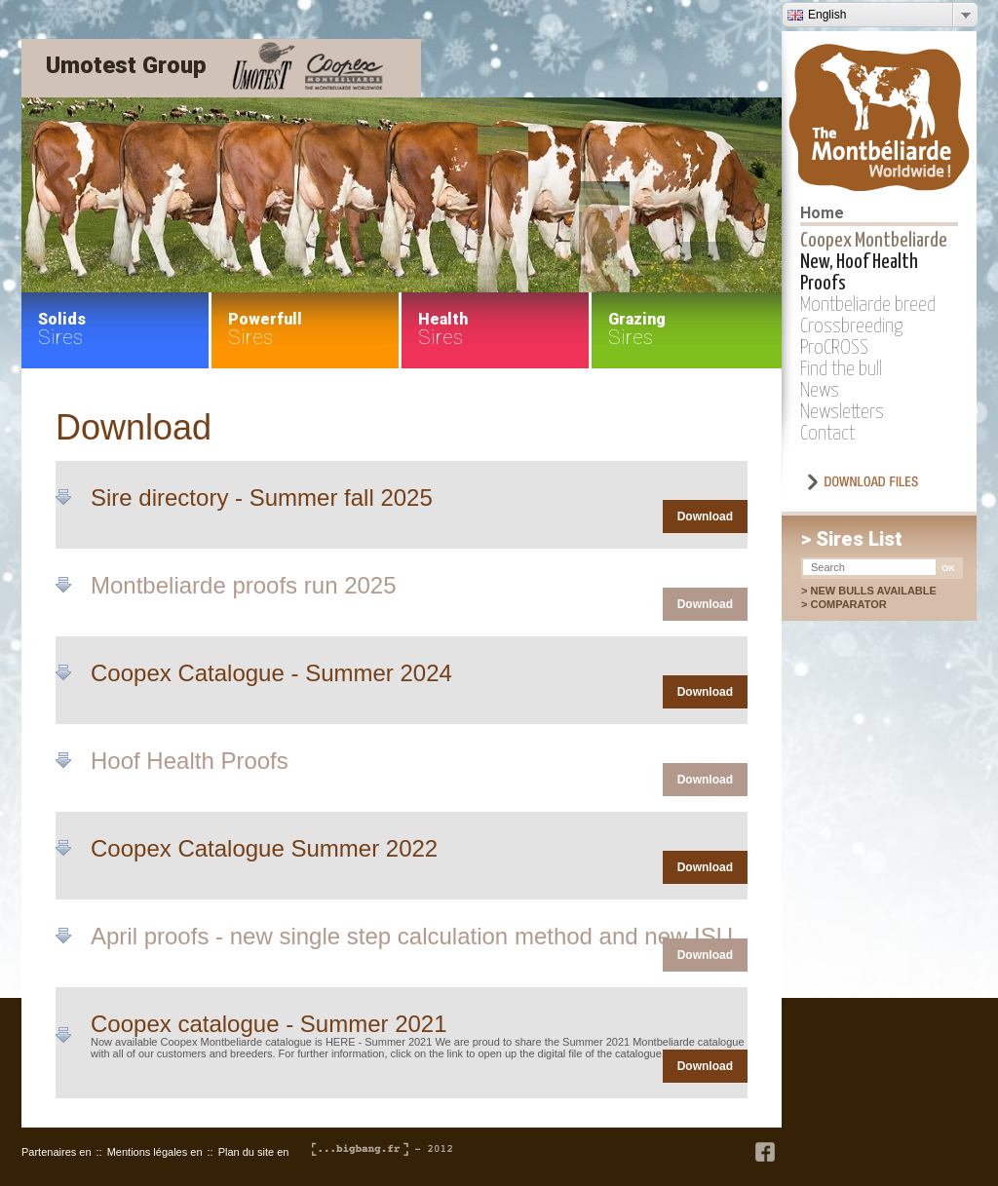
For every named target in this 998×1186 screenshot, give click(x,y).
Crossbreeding (851, 326)
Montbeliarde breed (868, 305)
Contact (827, 433)
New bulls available (873, 590)
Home (822, 213)
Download (705, 516)
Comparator (858, 604)
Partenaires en (56, 1152)
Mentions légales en (155, 1152)
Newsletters (842, 412)
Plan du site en (253, 1152)
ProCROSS (834, 348)
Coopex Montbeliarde (873, 240)
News (819, 391)
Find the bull (841, 369)
